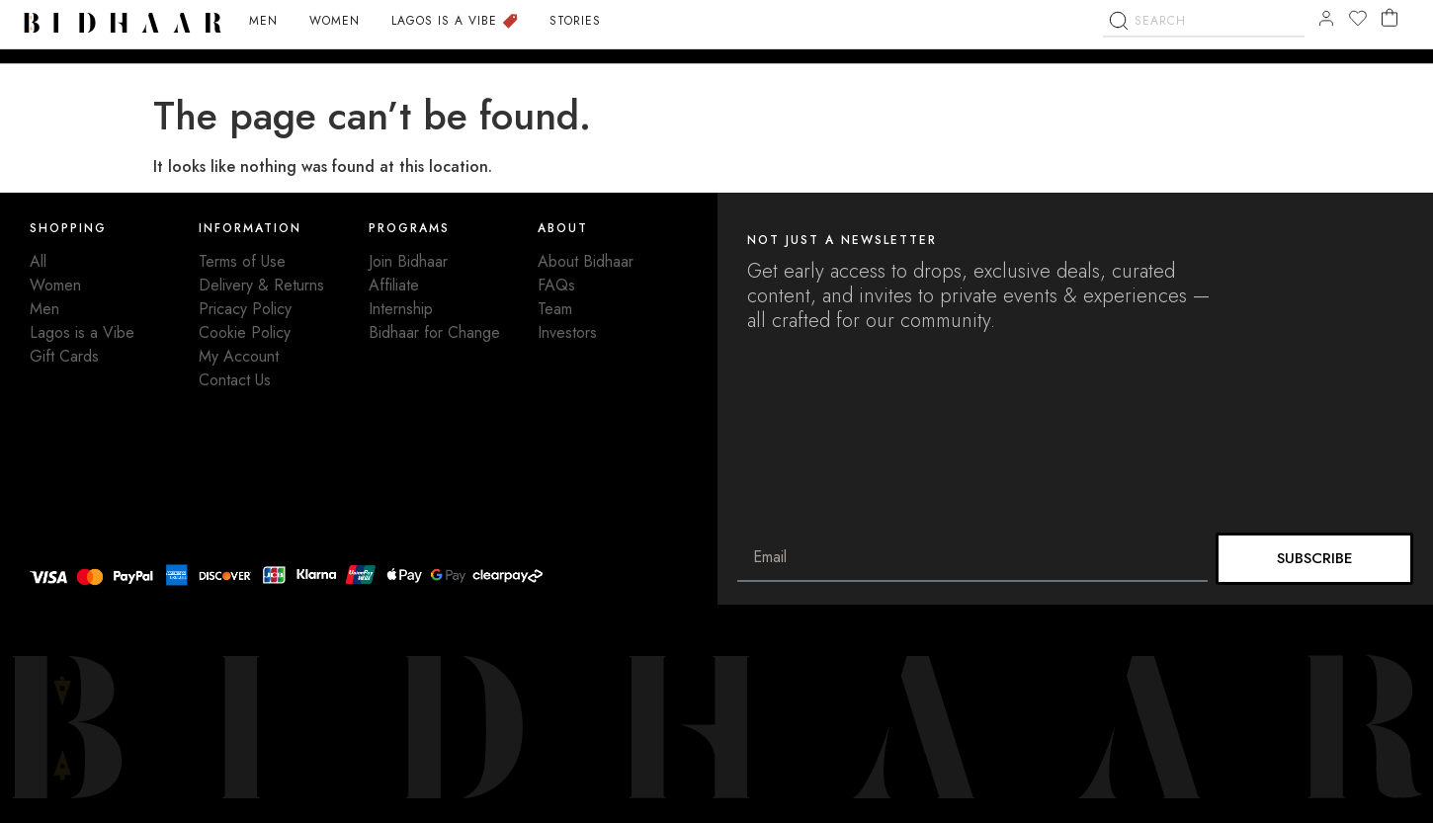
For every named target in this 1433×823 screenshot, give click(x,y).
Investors (567, 332)
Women (55, 285)
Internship (401, 308)
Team (555, 308)
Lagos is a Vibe (82, 332)
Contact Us (235, 380)
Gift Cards (64, 356)
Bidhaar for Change (434, 332)
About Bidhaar (585, 261)
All (38, 261)
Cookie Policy (245, 332)
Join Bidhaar (408, 261)
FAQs (556, 285)
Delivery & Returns (261, 285)
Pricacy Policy (245, 308)
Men (44, 308)
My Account (239, 356)
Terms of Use (242, 261)
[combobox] (1204, 49)
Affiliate (394, 285)
